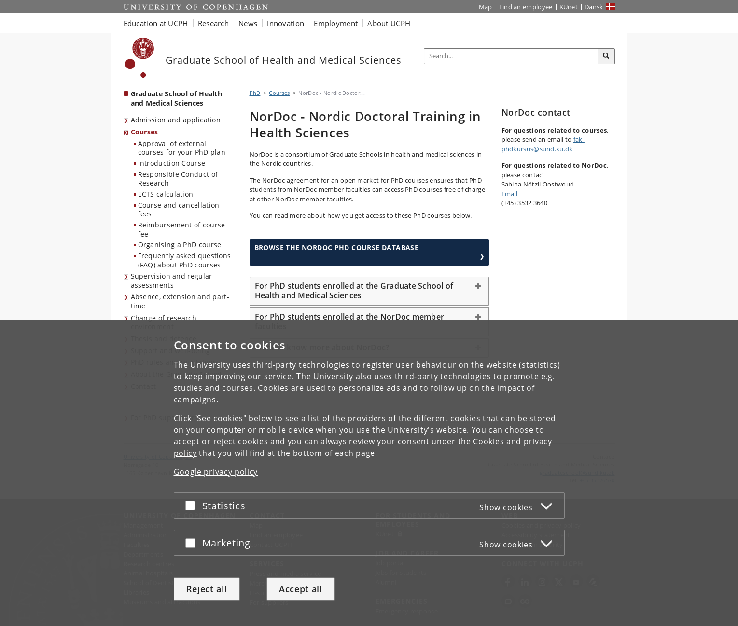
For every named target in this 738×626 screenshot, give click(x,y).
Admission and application (176, 119)
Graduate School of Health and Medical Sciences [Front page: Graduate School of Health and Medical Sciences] (177, 98)
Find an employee (526, 6)
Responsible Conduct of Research (178, 179)
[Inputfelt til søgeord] (511, 56)
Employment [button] (336, 23)
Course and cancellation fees (179, 209)
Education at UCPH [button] (156, 23)
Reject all (206, 589)
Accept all (300, 589)
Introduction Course (172, 163)
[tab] (369, 291)
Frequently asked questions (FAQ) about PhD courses (184, 260)
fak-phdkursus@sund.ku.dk (543, 144)
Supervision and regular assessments (171, 280)
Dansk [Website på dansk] (594, 6)
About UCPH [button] (388, 23)
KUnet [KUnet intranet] (568, 6)
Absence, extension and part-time (180, 301)
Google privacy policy (216, 471)
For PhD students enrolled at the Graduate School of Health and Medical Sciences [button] (354, 290)
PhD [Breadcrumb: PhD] (255, 92)
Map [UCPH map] (485, 6)
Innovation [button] (285, 23)
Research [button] (213, 23)
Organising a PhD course (180, 244)
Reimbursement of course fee (181, 229)
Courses (144, 131)
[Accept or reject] (192, 505)
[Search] (606, 56)
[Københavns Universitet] (139, 58)
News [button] (247, 23)
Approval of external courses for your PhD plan (182, 148)
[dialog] (369, 473)
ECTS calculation (166, 194)
